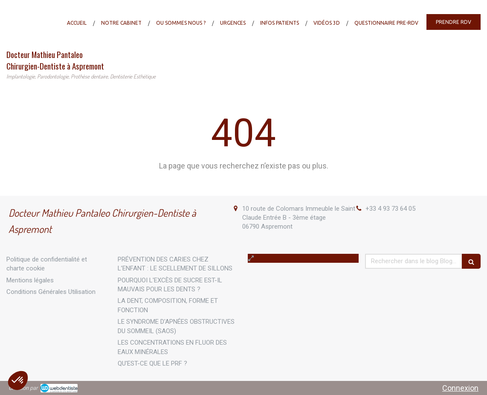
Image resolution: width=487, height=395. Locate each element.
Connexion (460, 387)
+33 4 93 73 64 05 (390, 208)
